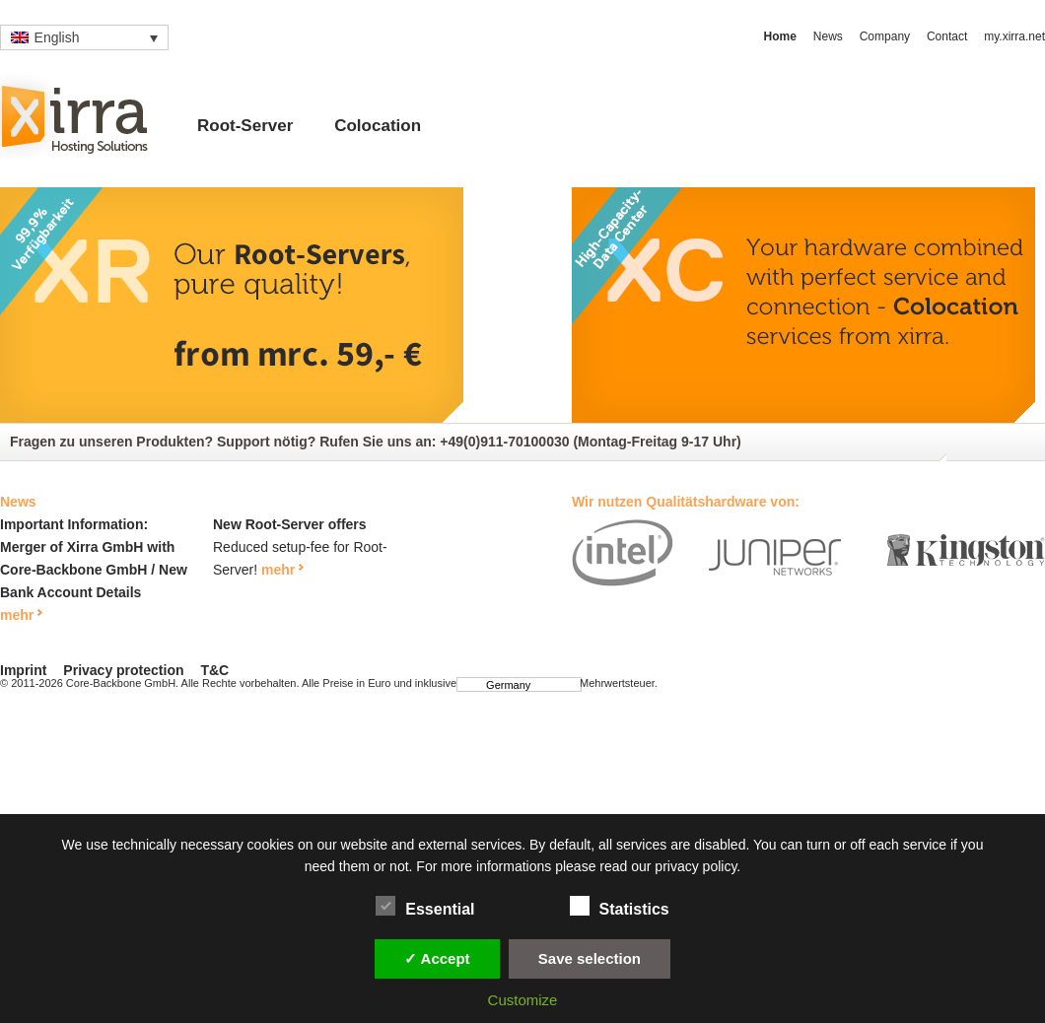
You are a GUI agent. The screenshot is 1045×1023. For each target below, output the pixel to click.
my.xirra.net (1014, 36)
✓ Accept (437, 958)
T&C (214, 670)
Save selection (589, 958)
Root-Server (245, 125)
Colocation (377, 125)
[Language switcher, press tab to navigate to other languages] (84, 37)
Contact (947, 36)
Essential (425, 906)
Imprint (23, 670)
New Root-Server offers (290, 524)
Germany (498, 684)
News (828, 36)
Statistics (619, 906)
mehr (17, 615)
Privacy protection (123, 670)
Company (885, 36)
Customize (523, 999)
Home (780, 36)
